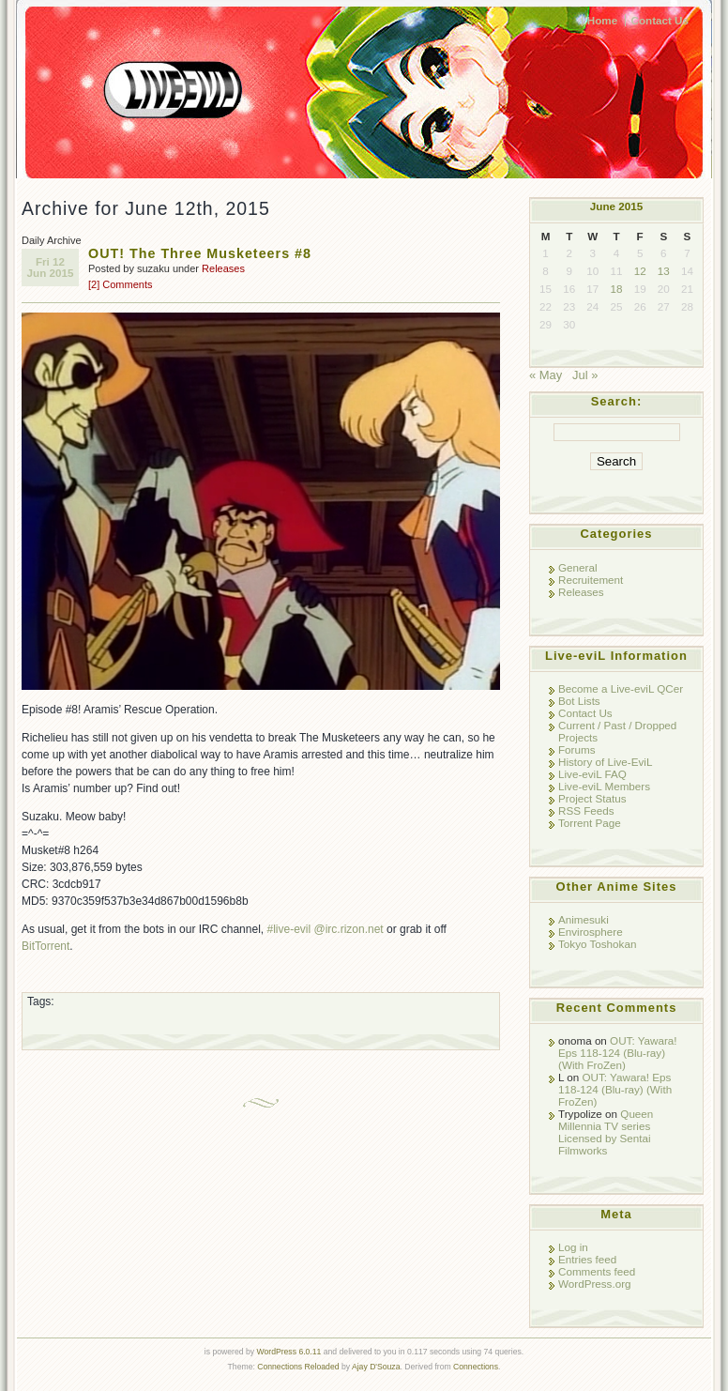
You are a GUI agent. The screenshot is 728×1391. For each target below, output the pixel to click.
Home (602, 20)
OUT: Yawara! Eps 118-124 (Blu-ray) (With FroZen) (617, 1052)
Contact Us (659, 20)
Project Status (592, 798)
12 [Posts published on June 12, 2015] (640, 271)
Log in (573, 1247)
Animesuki (583, 919)
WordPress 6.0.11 (288, 1351)
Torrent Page (589, 823)
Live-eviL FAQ (592, 774)
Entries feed (587, 1259)
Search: (617, 401)
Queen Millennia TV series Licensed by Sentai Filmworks (605, 1132)
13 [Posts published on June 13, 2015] (664, 271)
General (577, 567)
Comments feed (596, 1271)
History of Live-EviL (605, 762)
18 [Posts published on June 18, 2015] (617, 289)
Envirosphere (590, 931)
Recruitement (590, 579)
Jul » (585, 375)
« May (545, 375)
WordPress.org (594, 1283)
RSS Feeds (586, 810)
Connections (475, 1366)
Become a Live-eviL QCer (620, 688)
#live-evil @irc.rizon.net (324, 929)
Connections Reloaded (298, 1366)
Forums (577, 749)
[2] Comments (120, 284)
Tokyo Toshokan (597, 944)
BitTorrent (45, 946)
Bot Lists (579, 701)
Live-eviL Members (604, 786)
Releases (223, 268)
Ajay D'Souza (376, 1366)
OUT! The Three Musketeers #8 (199, 253)
